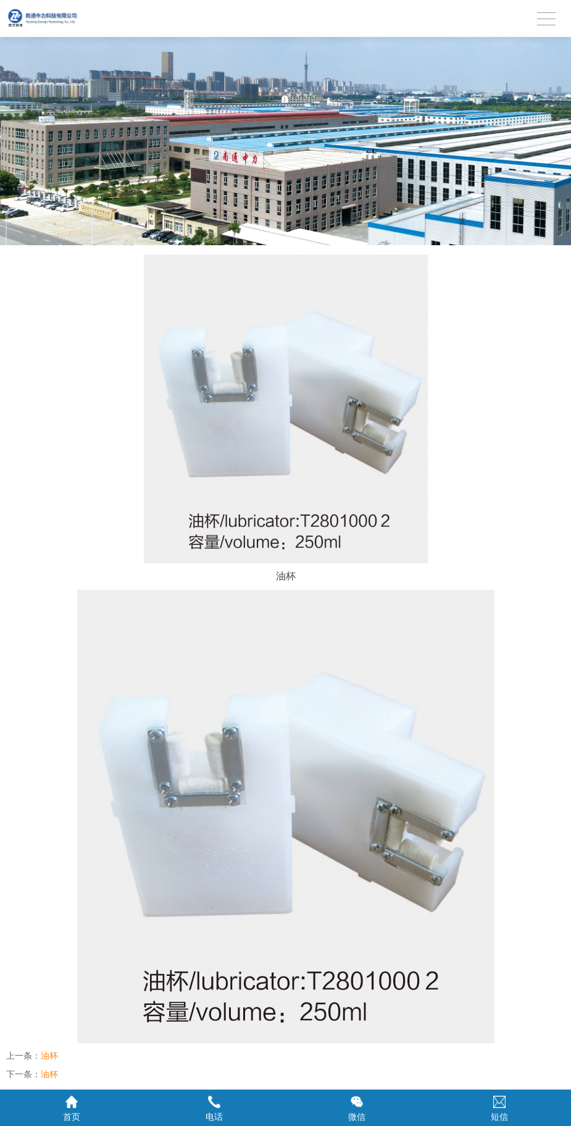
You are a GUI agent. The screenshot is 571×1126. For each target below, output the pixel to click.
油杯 (49, 1056)
